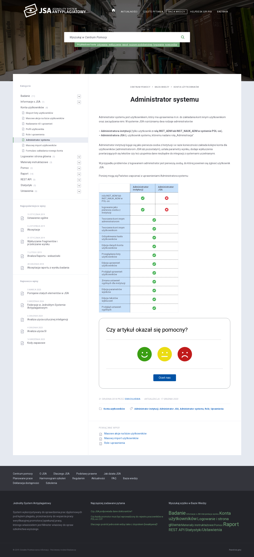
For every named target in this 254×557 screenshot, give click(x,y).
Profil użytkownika (35, 129)
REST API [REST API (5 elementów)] (177, 530)
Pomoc (25, 167)
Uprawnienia (217, 409)
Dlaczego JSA (62, 473)
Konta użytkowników (186, 87)
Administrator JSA (169, 409)
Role (207, 409)
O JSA (43, 473)
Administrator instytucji (146, 409)
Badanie (25, 95)
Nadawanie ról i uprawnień (39, 124)
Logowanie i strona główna (36, 156)
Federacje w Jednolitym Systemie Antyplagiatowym (46, 306)
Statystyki (26, 185)
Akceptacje (33, 229)
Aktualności (129, 11)
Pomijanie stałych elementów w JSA (48, 293)
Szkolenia (51, 483)
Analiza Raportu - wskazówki (43, 255)
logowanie (158, 44)
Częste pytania (153, 11)
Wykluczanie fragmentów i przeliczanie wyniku (42, 243)
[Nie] (184, 354)
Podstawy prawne (86, 473)
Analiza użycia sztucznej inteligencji (47, 319)
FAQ (114, 478)
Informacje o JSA (30, 101)
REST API (26, 179)
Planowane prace (23, 478)
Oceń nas (165, 377)
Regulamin (78, 478)
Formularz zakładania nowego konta (44, 151)
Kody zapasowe (36, 342)
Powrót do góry (235, 550)
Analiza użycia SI (36, 331)
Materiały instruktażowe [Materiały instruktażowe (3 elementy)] (197, 525)
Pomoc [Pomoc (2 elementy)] (218, 525)
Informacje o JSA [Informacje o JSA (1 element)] (193, 514)
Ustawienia (27, 191)
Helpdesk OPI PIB (201, 11)
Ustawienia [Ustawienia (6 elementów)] (212, 529)
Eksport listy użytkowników (39, 113)
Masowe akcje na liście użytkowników (125, 433)
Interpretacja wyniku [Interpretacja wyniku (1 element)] (210, 514)
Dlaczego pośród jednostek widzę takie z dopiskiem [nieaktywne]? (124, 524)
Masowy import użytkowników (121, 438)
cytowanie (102, 44)
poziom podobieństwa (140, 44)
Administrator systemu (192, 409)
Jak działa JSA (112, 473)
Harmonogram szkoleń (53, 478)
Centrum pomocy (140, 87)
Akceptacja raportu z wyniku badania (48, 267)
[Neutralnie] (164, 354)
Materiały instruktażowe (34, 162)
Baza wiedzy (176, 11)
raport (125, 44)
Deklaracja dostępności (26, 483)
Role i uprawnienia (114, 442)
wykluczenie (115, 44)
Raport (24, 173)
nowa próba (171, 44)
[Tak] (144, 354)
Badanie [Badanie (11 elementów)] (177, 513)
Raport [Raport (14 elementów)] (231, 524)
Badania (222, 11)
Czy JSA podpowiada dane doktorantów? (111, 511)
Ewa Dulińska (132, 399)
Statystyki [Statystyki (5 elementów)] (193, 530)
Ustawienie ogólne (37, 218)
